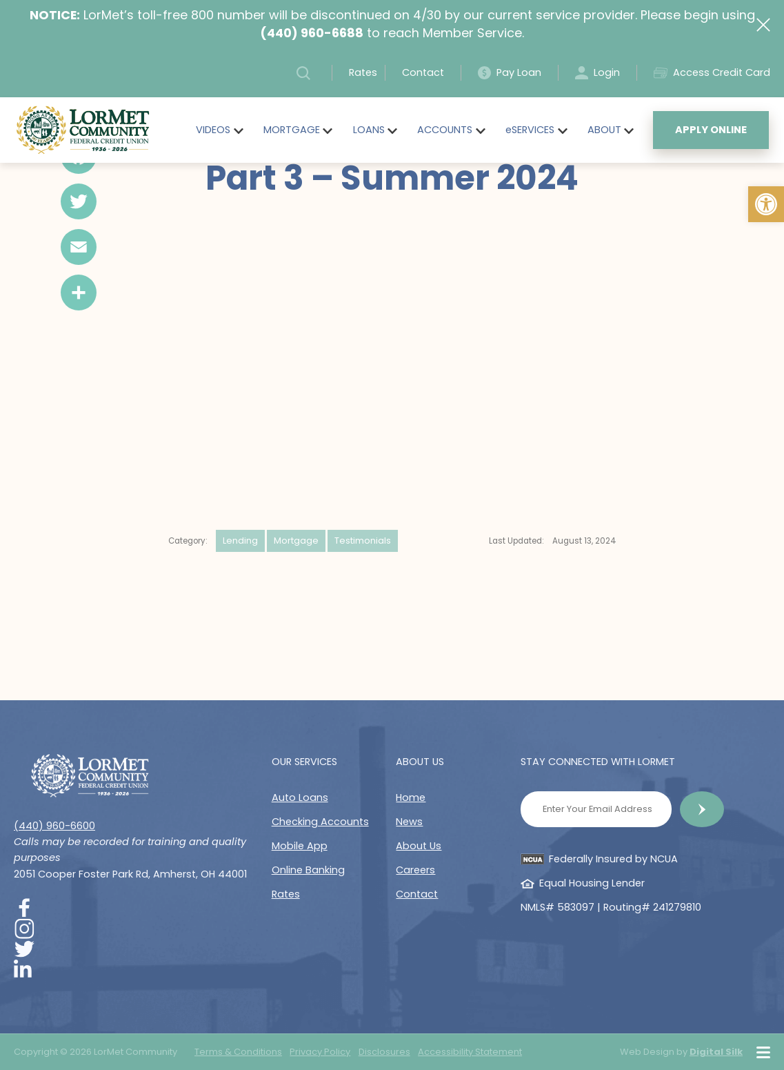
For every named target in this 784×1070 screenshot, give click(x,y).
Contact (423, 72)
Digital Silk (716, 1051)
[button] (766, 204)
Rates (363, 72)
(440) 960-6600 (54, 826)
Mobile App (300, 846)
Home (410, 797)
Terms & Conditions (238, 1051)
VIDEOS (213, 130)
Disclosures (384, 1051)
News (409, 822)
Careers (415, 870)
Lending (240, 540)
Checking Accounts (320, 822)
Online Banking (308, 870)
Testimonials (362, 540)
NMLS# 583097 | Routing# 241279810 (611, 907)
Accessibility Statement (470, 1051)
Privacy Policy (320, 1051)
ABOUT (604, 130)
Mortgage (296, 540)
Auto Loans (300, 797)
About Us (418, 846)
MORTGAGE (291, 130)
